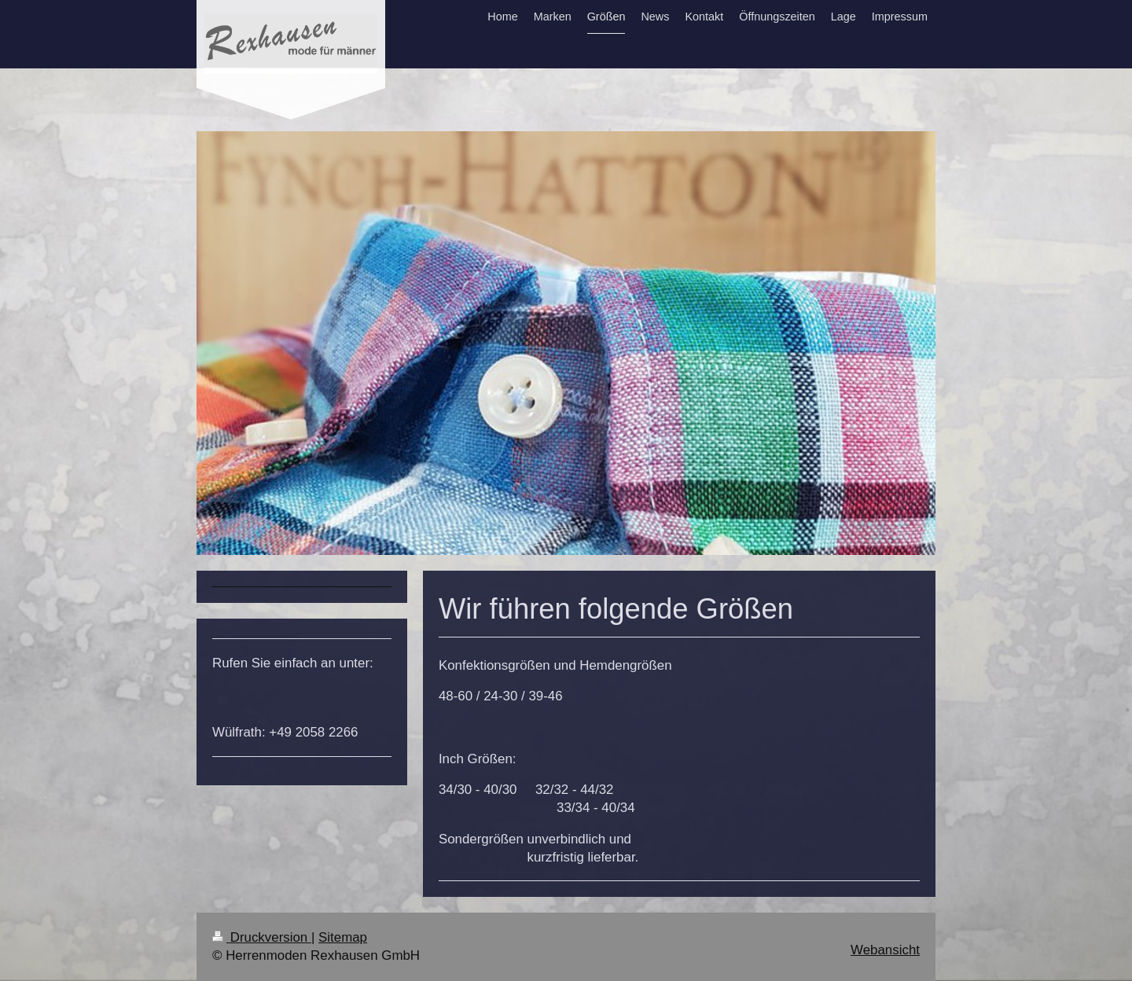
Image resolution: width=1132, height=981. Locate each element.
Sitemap (342, 937)
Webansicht (885, 949)
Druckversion (261, 937)
